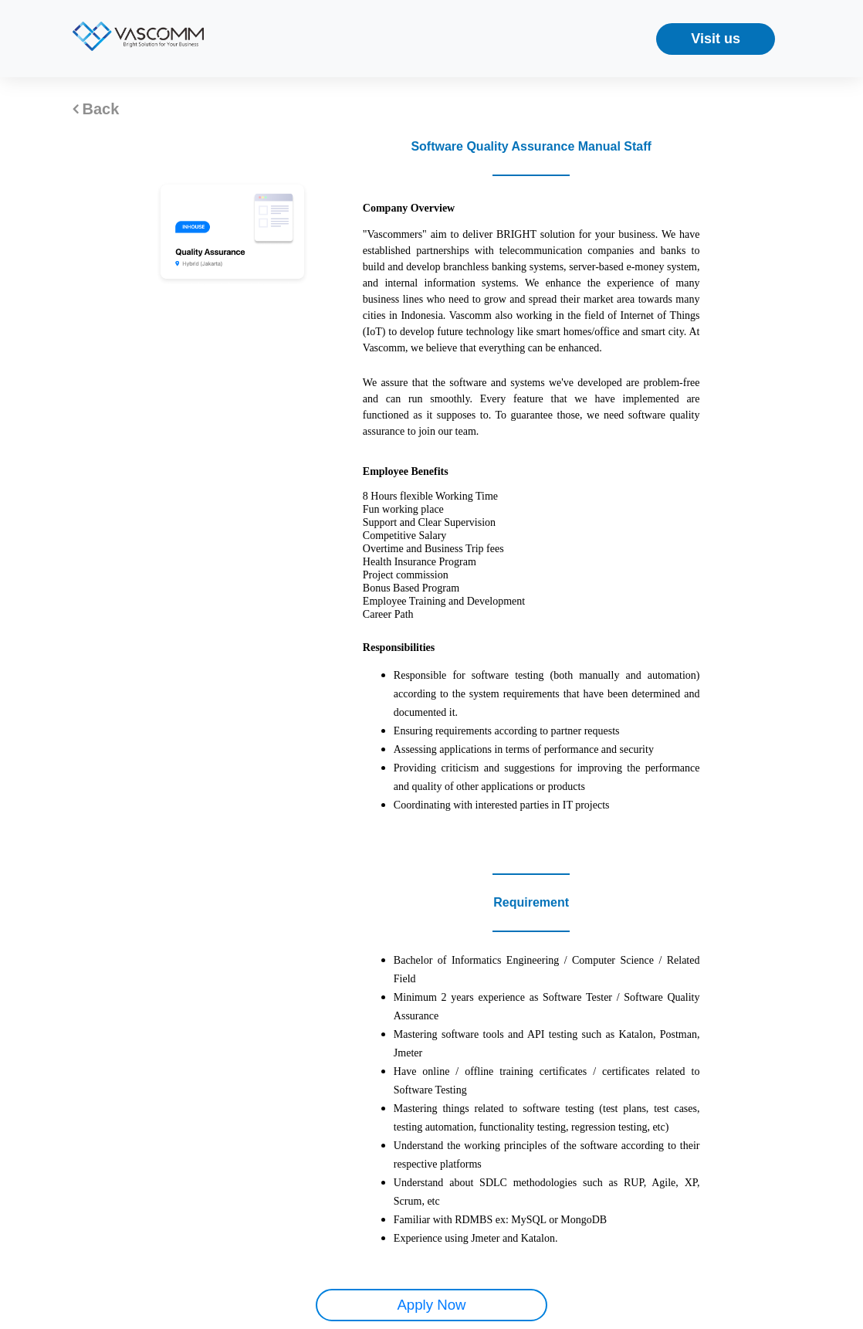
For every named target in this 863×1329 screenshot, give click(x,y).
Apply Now (431, 1305)
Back (96, 108)
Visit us (715, 38)
